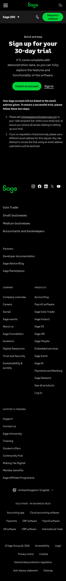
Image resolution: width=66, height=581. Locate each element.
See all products (44, 385)
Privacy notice (26, 554)
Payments (11, 520)
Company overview (14, 297)
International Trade (52, 529)
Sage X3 (39, 326)
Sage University (12, 433)
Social (7, 311)
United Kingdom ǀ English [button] (30, 491)
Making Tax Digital (14, 463)
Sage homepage (33, 5)
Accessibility (42, 545)
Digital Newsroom (14, 348)
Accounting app (15, 512)
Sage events (10, 319)
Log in (38, 392)
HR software (9, 529)
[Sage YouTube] (58, 186)
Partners (8, 248)
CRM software (29, 529)
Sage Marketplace (13, 270)
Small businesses (15, 215)
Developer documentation (19, 256)
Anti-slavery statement (25, 570)
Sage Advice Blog (13, 263)
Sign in (49, 86)
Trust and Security (14, 355)
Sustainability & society (12, 365)
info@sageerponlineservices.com (39, 116)
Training (8, 440)
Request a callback (53, 17)
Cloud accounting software (44, 512)
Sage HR (39, 333)
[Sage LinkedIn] (46, 186)
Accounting (41, 297)
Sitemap (48, 570)
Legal (58, 545)
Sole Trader (11, 207)
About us (8, 326)
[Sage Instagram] (33, 186)
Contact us (9, 426)
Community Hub (13, 455)
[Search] (60, 5)
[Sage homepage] (10, 189)
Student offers (12, 448)
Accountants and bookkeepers (23, 231)
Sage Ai (38, 363)
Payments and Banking (48, 370)
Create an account (27, 86)
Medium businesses (16, 223)
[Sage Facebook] (39, 186)
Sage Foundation (13, 333)
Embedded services (46, 348)
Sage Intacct (42, 319)
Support (8, 418)
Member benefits (13, 470)
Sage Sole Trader (44, 311)
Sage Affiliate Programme (18, 477)
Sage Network (42, 377)
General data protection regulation (33, 562)
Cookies (43, 554)
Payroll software (44, 304)
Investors (8, 341)
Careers (7, 304)
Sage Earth (41, 355)
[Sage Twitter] (52, 186)
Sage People (41, 341)
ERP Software (30, 520)
